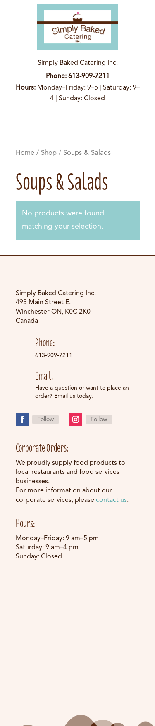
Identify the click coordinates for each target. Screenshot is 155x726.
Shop (49, 152)
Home (25, 152)
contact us (111, 500)
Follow (45, 419)
